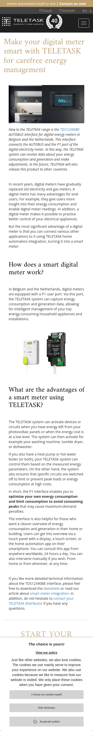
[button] (12, 113)
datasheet (51, 588)
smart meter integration (49, 593)
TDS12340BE (69, 129)
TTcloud (45, 10)
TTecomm (67, 10)
